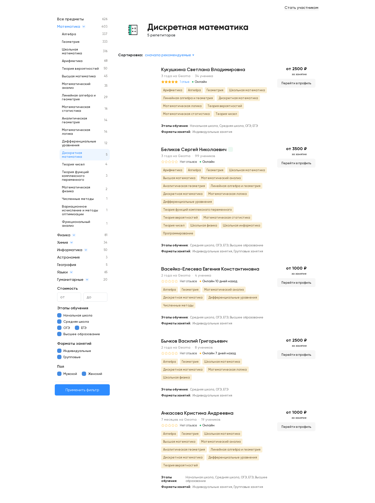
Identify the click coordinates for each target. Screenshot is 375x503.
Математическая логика (76, 132)
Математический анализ (76, 86)
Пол (60, 366)
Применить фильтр (82, 390)
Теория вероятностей (80, 68)
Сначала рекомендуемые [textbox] (168, 55)
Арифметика (72, 61)
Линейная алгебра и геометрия (79, 97)
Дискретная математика (72, 154)
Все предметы (70, 19)
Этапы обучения (72, 308)
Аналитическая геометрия (74, 120)
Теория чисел (73, 164)
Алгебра (69, 34)
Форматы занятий (74, 343)
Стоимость (67, 288)
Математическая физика (76, 189)
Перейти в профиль (296, 83)
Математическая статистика (76, 109)
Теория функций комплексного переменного (75, 175)
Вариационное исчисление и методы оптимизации (80, 210)
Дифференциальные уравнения (79, 143)
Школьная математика (72, 51)
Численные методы (78, 199)
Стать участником (301, 7)
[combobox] (169, 55)
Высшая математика (79, 76)
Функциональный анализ (76, 223)
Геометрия (70, 42)
